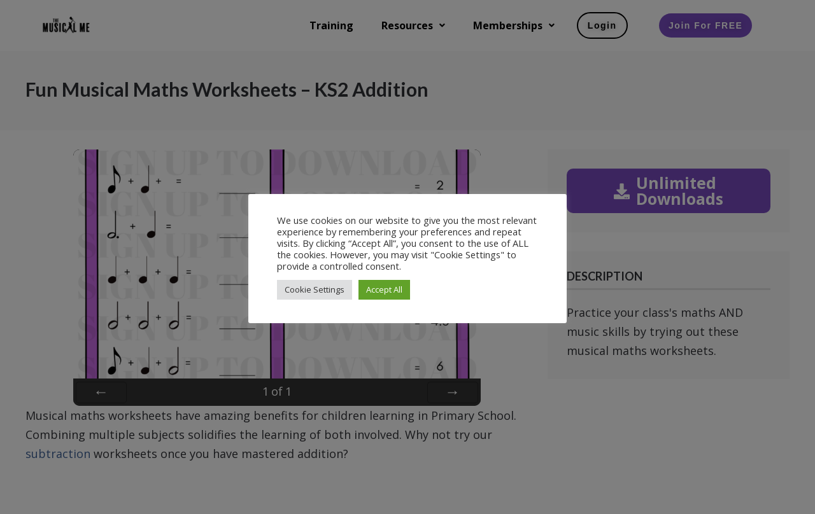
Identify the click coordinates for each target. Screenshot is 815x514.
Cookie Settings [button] (314, 289)
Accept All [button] (384, 289)
